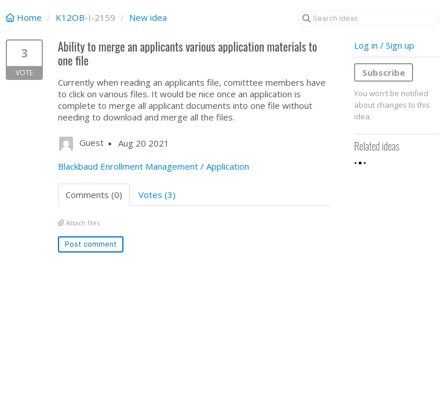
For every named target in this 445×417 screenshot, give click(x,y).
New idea (148, 17)
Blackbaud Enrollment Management (128, 166)
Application (227, 166)
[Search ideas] (368, 18)
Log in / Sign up (384, 45)
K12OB (70, 17)
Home (25, 17)
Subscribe (383, 72)
